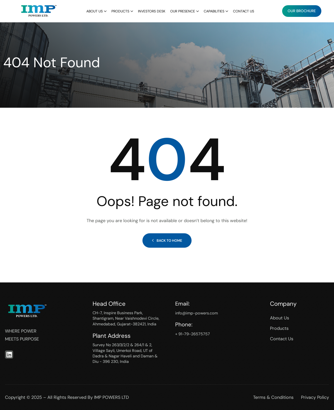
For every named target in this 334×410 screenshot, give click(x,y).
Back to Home (167, 240)
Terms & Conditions (273, 397)
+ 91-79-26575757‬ (194, 334)
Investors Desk (151, 11)
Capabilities (214, 11)
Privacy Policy (315, 397)
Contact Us (243, 11)
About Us (94, 11)
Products (120, 11)
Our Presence (182, 11)
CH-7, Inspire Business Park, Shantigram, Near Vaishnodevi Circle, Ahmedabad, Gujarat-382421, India (126, 318)
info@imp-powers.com (199, 313)
